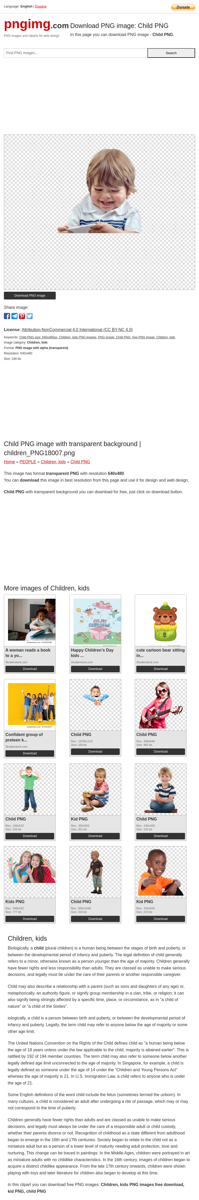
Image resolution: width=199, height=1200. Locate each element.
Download (30, 669)
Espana (40, 6)
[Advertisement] (99, 98)
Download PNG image (30, 295)
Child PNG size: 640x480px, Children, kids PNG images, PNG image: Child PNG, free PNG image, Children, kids (97, 337)
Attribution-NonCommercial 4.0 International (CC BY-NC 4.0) (77, 329)
